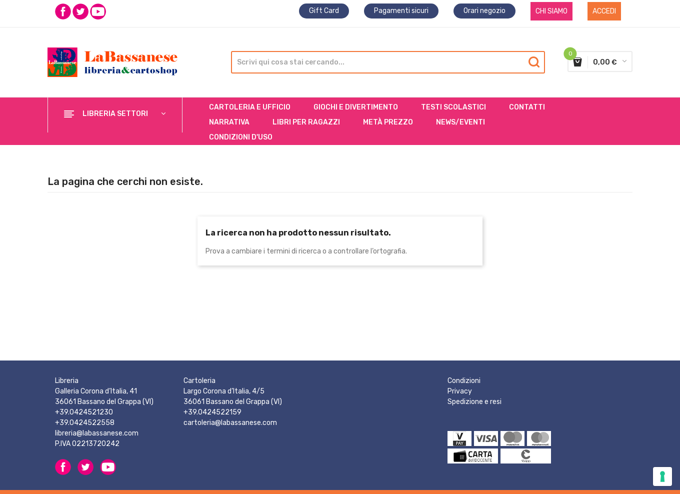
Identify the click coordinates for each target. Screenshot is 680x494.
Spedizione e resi (475, 402)
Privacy (460, 391)
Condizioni (464, 380)
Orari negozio (485, 10)
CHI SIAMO (552, 11)
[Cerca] (385, 62)
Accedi (604, 11)
